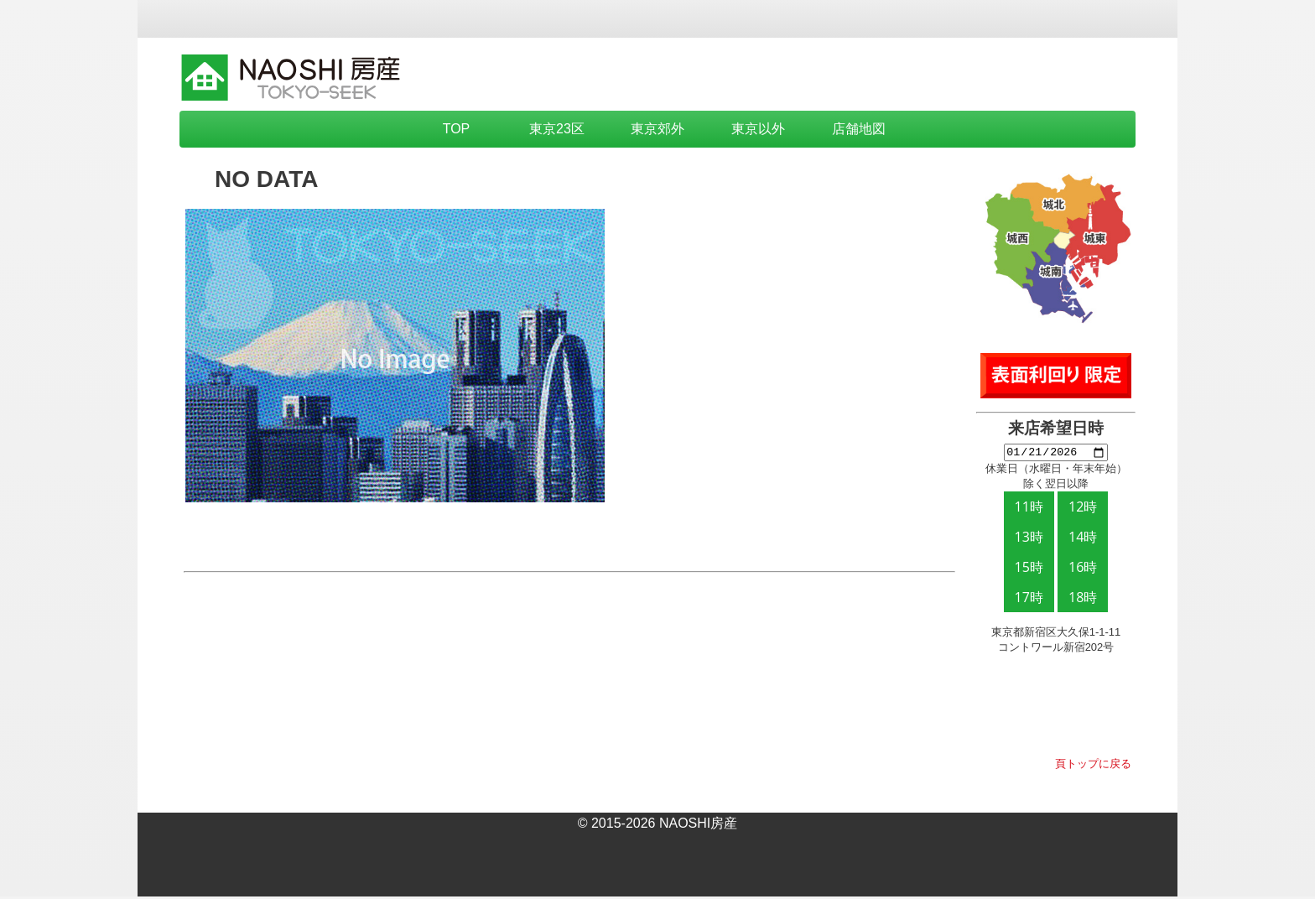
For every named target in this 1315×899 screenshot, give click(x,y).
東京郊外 (657, 129)
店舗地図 (859, 129)
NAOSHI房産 (698, 825)
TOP (456, 129)
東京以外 (758, 129)
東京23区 (557, 129)
